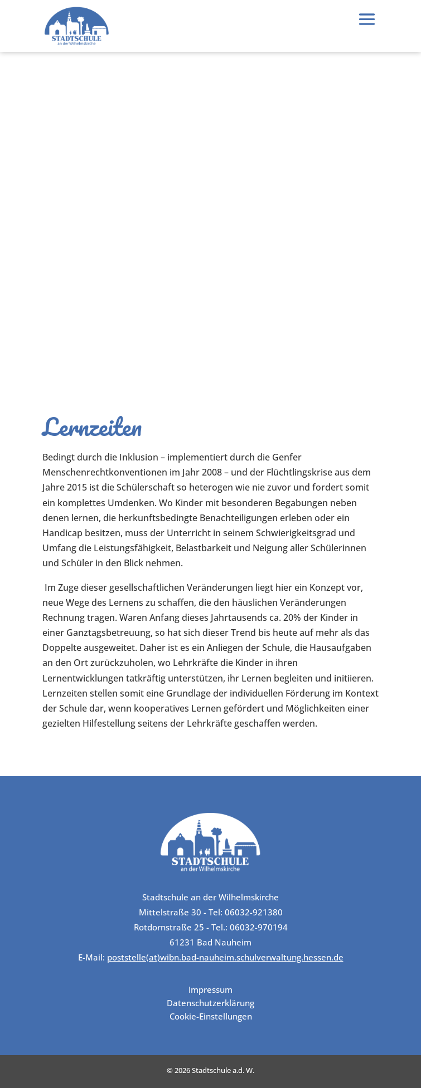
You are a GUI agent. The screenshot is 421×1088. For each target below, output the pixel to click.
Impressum (210, 989)
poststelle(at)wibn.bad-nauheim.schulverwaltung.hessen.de (225, 957)
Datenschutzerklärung (210, 1002)
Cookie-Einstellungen (211, 1016)
